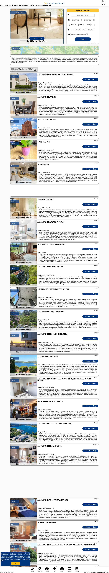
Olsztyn (13, 76)
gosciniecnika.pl (54, 3)
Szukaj (82, 39)
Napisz (107, 572)
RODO (2, 560)
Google (27, 553)
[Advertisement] (54, 482)
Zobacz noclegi (90, 79)
